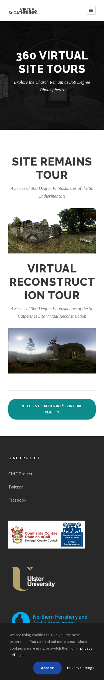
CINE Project (20, 474)
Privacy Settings (80, 667)
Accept (47, 667)
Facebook (17, 500)
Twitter (15, 487)
